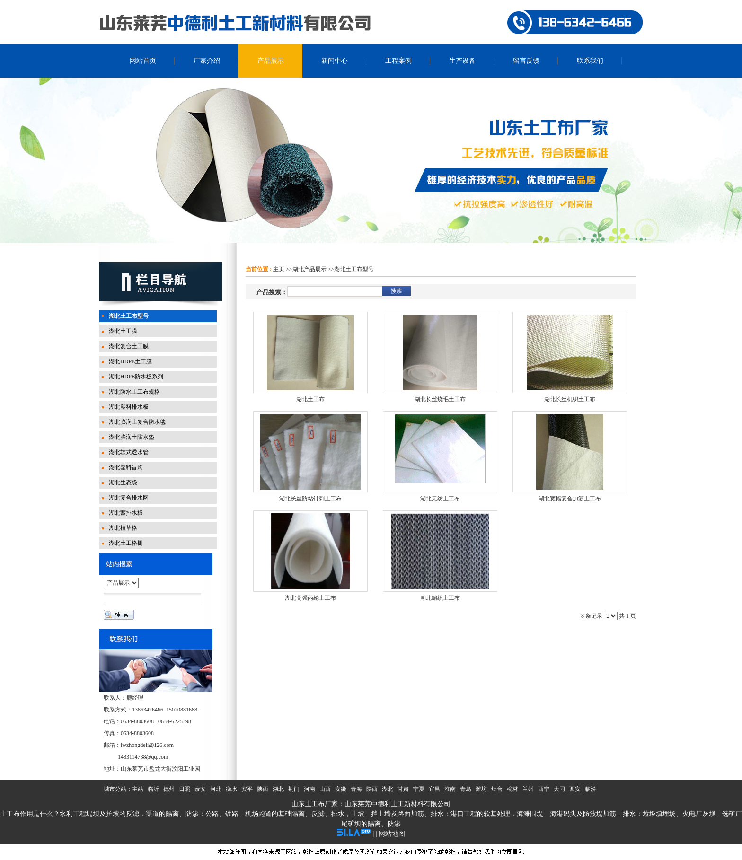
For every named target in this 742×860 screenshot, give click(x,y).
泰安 (200, 789)
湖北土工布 (310, 399)
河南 (309, 789)
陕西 (262, 789)
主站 (137, 789)
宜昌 (434, 789)
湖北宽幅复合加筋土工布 (570, 498)
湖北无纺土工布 (440, 498)
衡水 (231, 789)
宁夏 (418, 789)
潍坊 (481, 789)
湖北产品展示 (309, 269)
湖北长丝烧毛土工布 (440, 399)
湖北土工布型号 (354, 269)
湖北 (278, 789)
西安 (575, 789)
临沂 (153, 789)
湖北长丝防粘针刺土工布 (310, 498)
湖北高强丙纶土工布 (310, 598)
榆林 (512, 789)
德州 (169, 789)
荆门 (294, 789)
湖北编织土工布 (440, 598)
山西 (325, 789)
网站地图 (392, 833)
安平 (247, 789)
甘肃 (403, 789)
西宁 (543, 789)
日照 (184, 789)
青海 (356, 789)
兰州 (528, 789)
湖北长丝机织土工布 (569, 399)
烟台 (497, 789)
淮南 (450, 789)
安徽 (340, 789)
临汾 (590, 789)
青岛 (465, 789)
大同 (559, 789)
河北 (215, 789)
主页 (278, 269)
